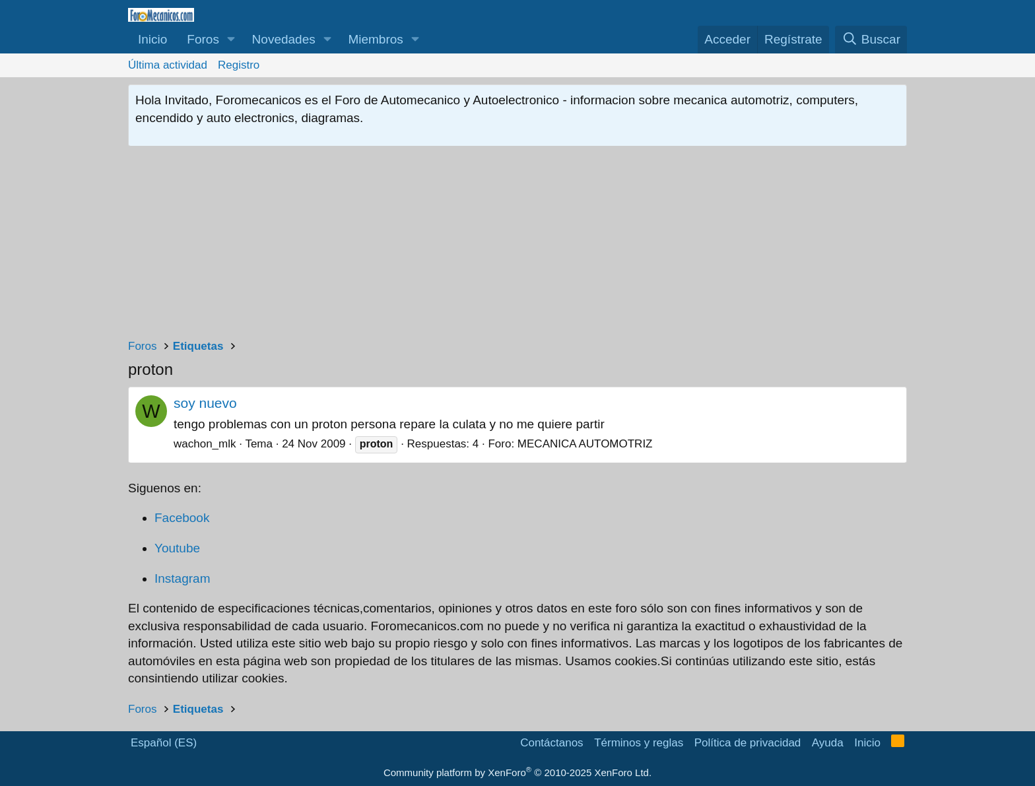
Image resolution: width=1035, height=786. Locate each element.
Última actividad (167, 65)
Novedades (284, 39)
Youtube (177, 548)
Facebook (181, 518)
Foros (203, 39)
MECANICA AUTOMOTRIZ (585, 444)
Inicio (152, 39)
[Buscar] (871, 40)
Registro (238, 65)
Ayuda (828, 743)
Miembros (375, 39)
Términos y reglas (638, 743)
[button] (231, 40)
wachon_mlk (205, 444)
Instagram (182, 578)
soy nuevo (205, 402)
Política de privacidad (747, 743)
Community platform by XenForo (517, 772)
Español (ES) (164, 743)
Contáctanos (551, 743)
